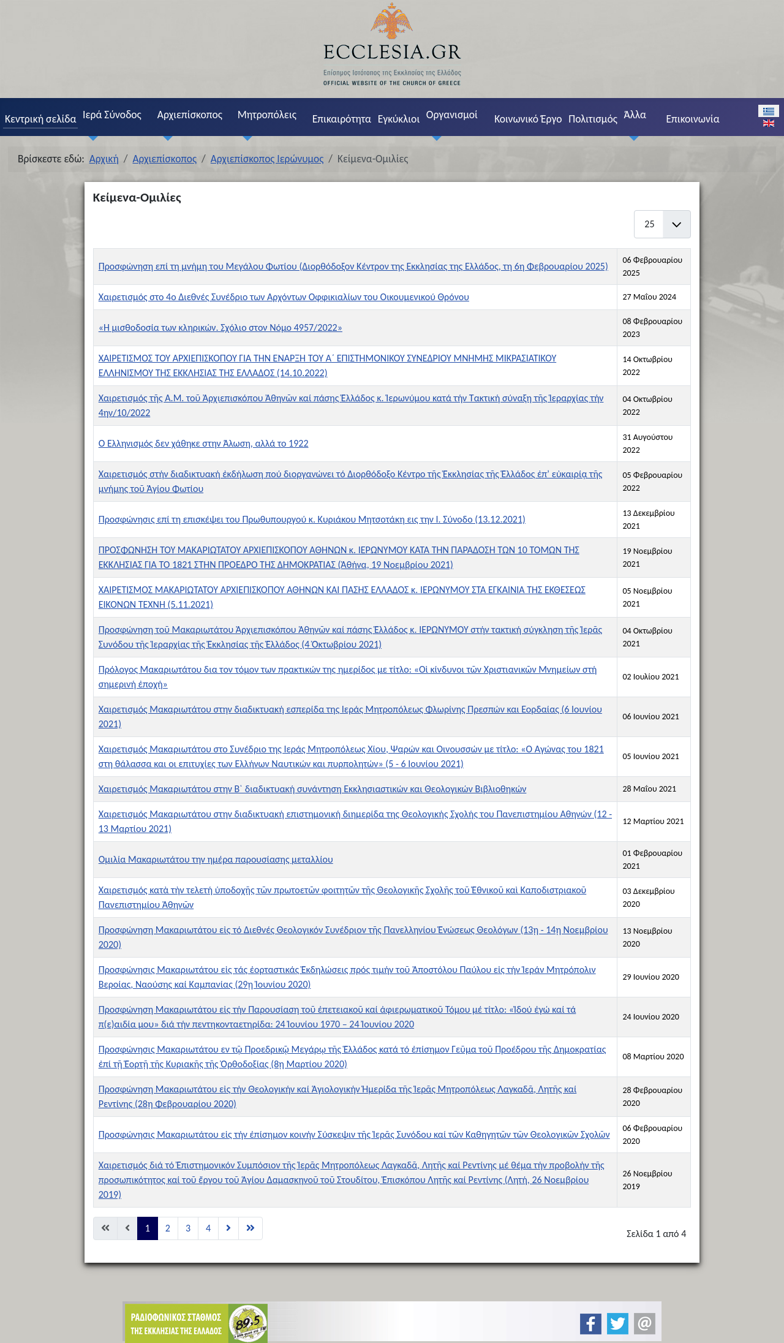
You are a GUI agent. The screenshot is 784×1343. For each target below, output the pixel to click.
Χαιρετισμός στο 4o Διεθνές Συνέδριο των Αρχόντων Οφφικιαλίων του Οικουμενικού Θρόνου (284, 297)
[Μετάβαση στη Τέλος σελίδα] (250, 1228)
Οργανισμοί (452, 114)
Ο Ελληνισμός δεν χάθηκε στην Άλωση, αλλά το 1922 (204, 443)
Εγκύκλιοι (399, 119)
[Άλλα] (631, 138)
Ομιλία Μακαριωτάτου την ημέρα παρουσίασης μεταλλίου (216, 859)
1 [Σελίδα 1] (147, 1228)
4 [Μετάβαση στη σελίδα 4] (208, 1228)
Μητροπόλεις (267, 114)
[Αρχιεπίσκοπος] (165, 138)
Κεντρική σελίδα (40, 119)
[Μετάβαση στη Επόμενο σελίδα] (228, 1228)
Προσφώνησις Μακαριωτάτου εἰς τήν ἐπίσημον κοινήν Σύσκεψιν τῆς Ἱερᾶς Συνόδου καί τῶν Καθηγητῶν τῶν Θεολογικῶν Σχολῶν (354, 1134)
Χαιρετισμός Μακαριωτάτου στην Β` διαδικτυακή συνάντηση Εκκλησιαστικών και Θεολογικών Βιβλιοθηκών (313, 789)
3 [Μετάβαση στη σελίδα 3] (188, 1228)
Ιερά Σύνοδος (112, 114)
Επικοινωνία (692, 119)
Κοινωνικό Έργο (528, 119)
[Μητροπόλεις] (245, 138)
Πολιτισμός (592, 119)
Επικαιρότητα (341, 119)
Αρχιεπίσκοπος (189, 114)
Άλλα (635, 114)
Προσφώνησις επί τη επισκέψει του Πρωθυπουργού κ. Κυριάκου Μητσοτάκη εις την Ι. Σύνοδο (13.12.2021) (312, 519)
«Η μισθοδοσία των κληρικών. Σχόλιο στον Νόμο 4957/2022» (220, 327)
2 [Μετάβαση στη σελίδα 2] (167, 1228)
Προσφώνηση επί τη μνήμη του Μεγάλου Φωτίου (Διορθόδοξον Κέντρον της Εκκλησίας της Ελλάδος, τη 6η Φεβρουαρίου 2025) (353, 266)
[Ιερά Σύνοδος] (90, 138)
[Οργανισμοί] (433, 138)
